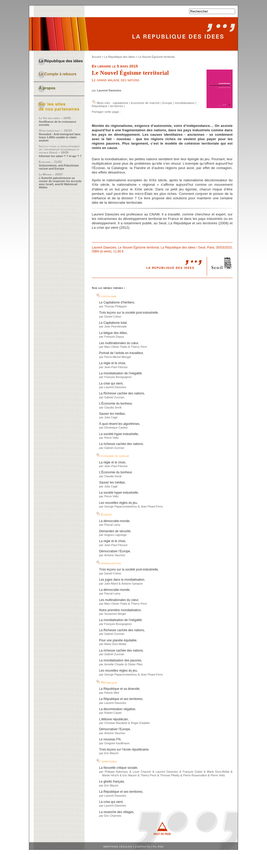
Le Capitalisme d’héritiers (116, 302)
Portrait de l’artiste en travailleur (121, 353)
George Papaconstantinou (120, 506)
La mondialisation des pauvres (120, 660)
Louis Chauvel (142, 771)
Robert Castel (113, 712)
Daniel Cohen (113, 316)
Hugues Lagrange (115, 534)
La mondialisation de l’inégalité (120, 373)
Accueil (96, 56)
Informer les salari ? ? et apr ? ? (60, 156)
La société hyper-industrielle (118, 434)
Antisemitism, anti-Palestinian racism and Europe (59, 167)
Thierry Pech (139, 346)
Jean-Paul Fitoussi (116, 367)
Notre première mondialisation (120, 610)
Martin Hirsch (110, 775)
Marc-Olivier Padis (115, 346)
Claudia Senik (113, 407)
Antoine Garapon (132, 583)
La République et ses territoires (120, 699)
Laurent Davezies (109, 90)
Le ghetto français (111, 781)
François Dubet (192, 771)
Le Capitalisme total (112, 323)
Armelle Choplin (114, 664)
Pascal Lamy (112, 524)
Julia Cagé (111, 417)
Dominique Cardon (116, 427)
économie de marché (145, 102)
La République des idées (119, 56)
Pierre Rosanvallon (195, 775)
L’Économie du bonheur (115, 403)
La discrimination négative (117, 709)
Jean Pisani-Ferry (152, 506)
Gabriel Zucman (114, 397)
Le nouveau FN (109, 739)
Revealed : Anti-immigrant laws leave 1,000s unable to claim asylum (60, 137)
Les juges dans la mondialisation (121, 579)
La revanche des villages (116, 812)
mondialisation (185, 102)
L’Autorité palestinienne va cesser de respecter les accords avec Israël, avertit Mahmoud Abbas (60, 182)
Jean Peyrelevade (115, 326)
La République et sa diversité (119, 689)
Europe (167, 102)
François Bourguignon (118, 377)
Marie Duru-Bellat (115, 644)
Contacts (142, 846)
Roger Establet (140, 722)
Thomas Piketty (170, 775)
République (99, 106)
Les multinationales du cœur (118, 343)
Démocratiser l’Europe (114, 551)
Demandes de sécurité (114, 531)
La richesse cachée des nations (121, 444)
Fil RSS (158, 846)
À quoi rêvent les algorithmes (119, 424)
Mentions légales (118, 846)
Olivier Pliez (135, 664)
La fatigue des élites (113, 333)
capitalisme (120, 102)
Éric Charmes (113, 815)
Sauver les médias (112, 414)
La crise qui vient (111, 383)
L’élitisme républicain (113, 719)
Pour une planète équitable (117, 640)
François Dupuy (114, 336)
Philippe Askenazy (116, 771)
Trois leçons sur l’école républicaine (124, 749)
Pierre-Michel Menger (117, 356)
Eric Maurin (111, 753)
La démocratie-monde (114, 521)
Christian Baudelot (115, 722)
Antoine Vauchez (114, 555)
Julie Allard (111, 583)
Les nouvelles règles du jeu (118, 503)
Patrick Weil (111, 692)
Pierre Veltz (111, 437)
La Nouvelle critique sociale (118, 768)
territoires (116, 106)
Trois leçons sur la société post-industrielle (128, 312)
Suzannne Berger (115, 613)
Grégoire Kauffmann (117, 743)
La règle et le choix (112, 363)
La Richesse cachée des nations (121, 393)
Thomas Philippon (115, 306)
